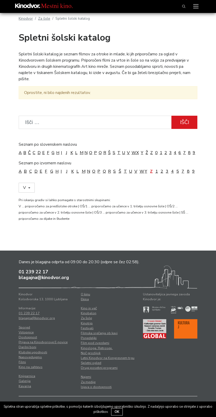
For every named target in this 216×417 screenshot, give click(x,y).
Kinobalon (88, 313)
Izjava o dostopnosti (96, 387)
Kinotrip (87, 323)
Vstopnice (26, 332)
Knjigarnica (27, 376)
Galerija (25, 381)
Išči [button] (184, 122)
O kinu (85, 294)
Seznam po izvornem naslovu (45, 163)
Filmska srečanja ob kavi (99, 333)
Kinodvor (26, 18)
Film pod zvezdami (95, 343)
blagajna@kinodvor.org (44, 277)
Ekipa (85, 299)
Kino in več (89, 308)
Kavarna (25, 386)
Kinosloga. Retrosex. (97, 348)
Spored (24, 327)
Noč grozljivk (90, 353)
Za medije (88, 382)
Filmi (22, 362)
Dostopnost (28, 337)
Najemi (86, 377)
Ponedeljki (89, 338)
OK (116, 411)
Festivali (87, 328)
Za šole (44, 18)
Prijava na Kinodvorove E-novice (43, 342)
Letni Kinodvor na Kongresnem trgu (107, 358)
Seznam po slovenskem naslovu (48, 144)
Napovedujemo (30, 357)
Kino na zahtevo (30, 367)
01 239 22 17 (33, 272)
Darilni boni (27, 347)
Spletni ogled (91, 363)
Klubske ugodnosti (33, 352)
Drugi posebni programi (99, 367)
